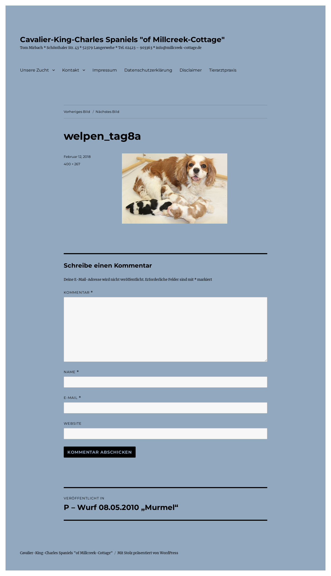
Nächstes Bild (107, 111)
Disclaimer (191, 70)
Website (73, 423)
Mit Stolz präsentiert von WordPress (147, 553)
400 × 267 (72, 164)
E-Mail (72, 397)
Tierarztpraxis (222, 70)
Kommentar (78, 292)
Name (71, 372)
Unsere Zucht (34, 70)
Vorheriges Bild (77, 111)
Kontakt (70, 70)
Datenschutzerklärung (148, 70)
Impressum (104, 70)
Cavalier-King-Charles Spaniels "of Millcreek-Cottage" (122, 39)
